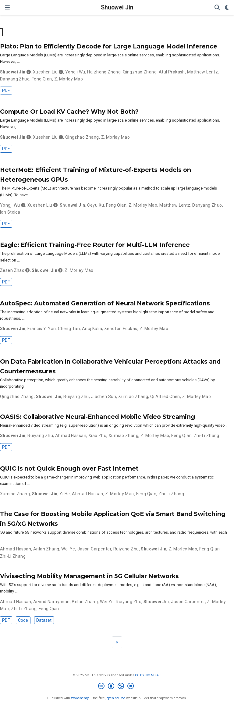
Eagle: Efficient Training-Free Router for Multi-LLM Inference (95, 244)
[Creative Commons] (117, 687)
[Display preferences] (227, 7)
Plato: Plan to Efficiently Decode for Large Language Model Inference (108, 46)
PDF (6, 90)
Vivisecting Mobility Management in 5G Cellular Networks (89, 576)
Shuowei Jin (117, 7)
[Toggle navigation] (7, 7)
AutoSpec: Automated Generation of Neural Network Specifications (105, 303)
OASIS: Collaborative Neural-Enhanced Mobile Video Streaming (97, 416)
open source (116, 698)
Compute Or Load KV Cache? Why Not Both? (69, 111)
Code (23, 620)
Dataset (43, 620)
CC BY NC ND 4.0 (148, 675)
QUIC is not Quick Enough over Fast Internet (69, 468)
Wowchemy (80, 698)
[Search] (217, 7)
